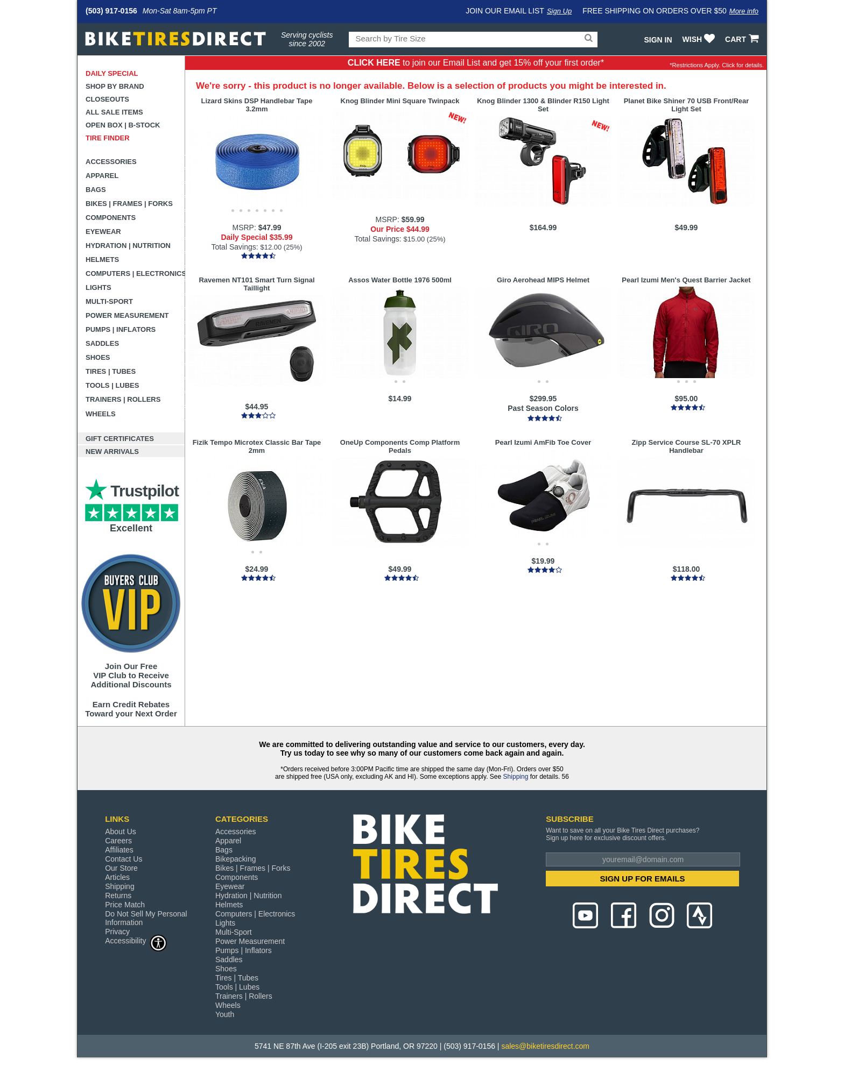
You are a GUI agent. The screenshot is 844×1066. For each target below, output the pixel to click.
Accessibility (136, 940)
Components (111, 218)
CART (743, 39)
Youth (224, 1014)
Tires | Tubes (111, 371)
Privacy (117, 931)
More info (743, 11)
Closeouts (107, 99)
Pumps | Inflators (121, 329)
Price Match (125, 904)
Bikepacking (235, 859)
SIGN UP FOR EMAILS (642, 878)
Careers (118, 840)
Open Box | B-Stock (123, 125)
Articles (117, 877)
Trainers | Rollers (123, 399)
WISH (700, 39)
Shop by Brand (115, 86)
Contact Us (123, 859)
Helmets (102, 259)
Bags (96, 190)
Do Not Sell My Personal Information (146, 918)
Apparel (102, 176)
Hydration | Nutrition (128, 245)
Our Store (121, 868)
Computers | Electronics (135, 273)
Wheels (101, 414)
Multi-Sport (109, 301)
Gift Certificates (120, 439)
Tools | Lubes (112, 385)
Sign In (658, 39)
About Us (120, 831)
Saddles (102, 343)
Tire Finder (108, 138)
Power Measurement (127, 315)
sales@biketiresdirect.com (545, 1046)
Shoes (98, 357)
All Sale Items (114, 112)
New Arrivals (112, 451)
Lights (98, 287)
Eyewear (103, 232)
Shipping (516, 776)
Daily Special (112, 73)
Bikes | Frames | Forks (129, 204)
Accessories (111, 162)
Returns (118, 895)
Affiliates (119, 849)
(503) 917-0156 (111, 10)
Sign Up (559, 11)
